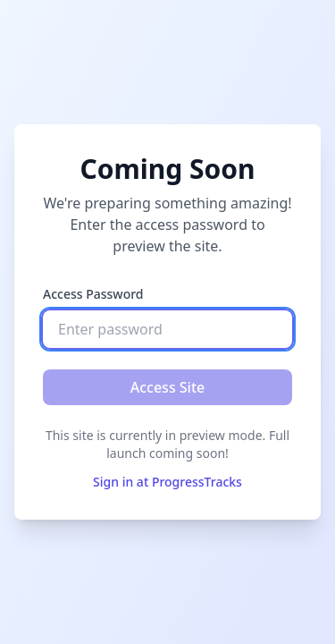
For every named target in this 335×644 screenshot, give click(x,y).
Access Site (167, 387)
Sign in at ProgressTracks (167, 481)
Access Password (93, 293)
